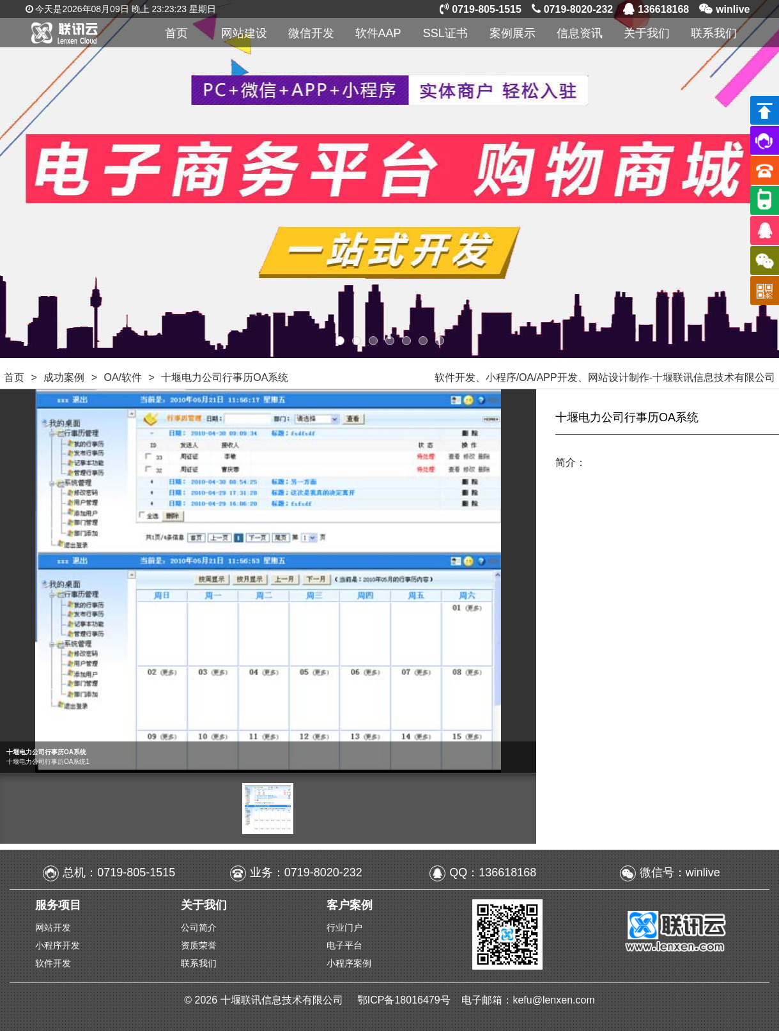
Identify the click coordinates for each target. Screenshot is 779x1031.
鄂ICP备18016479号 (405, 1000)
